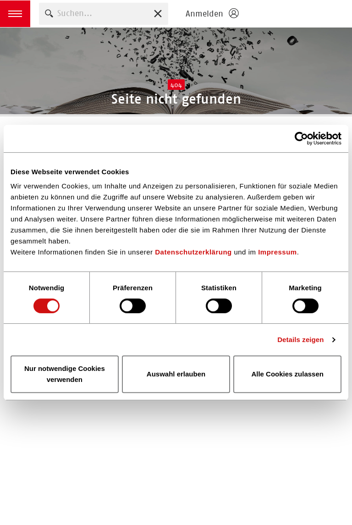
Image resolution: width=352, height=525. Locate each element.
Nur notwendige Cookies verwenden (64, 374)
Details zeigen (300, 339)
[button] (15, 14)
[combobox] (103, 13)
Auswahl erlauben (176, 374)
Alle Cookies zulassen (287, 374)
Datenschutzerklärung (193, 252)
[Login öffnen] (212, 14)
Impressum (277, 252)
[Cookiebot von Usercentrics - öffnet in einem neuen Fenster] (301, 138)
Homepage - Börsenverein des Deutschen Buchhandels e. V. (298, 14)
